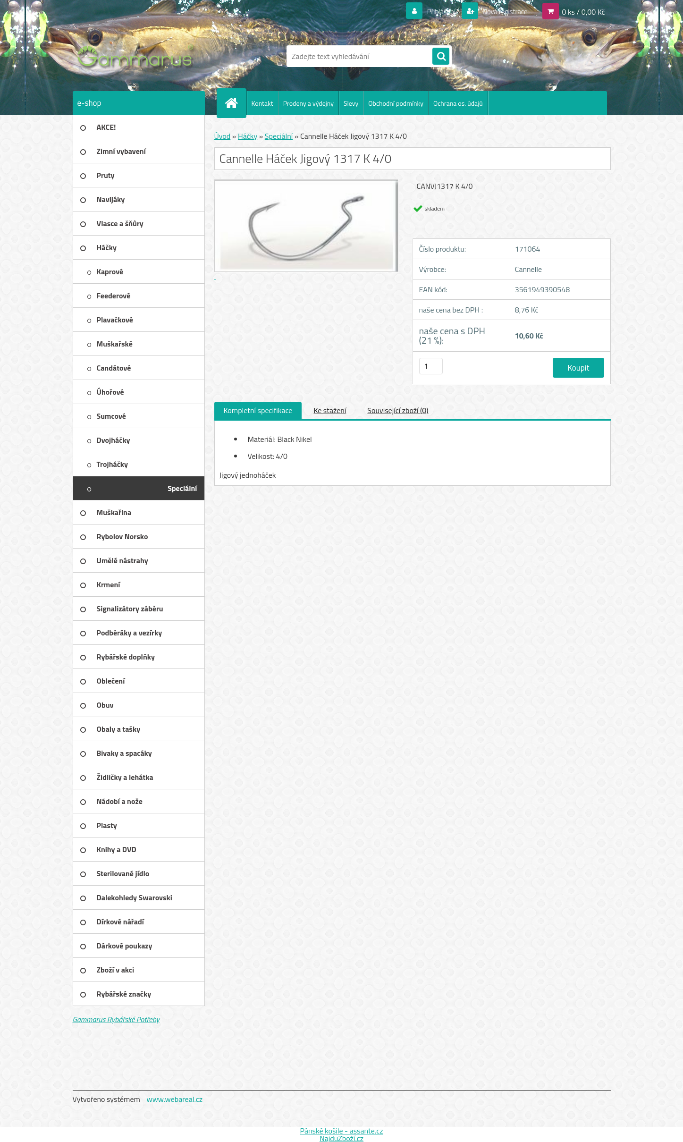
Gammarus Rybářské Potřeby (116, 1019)
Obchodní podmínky (395, 103)
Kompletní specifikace (258, 410)
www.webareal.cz (174, 1099)
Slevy (351, 103)
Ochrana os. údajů (458, 103)
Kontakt (262, 103)
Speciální (279, 136)
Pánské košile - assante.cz (341, 1130)
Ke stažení (329, 410)
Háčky (247, 136)
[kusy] (431, 366)
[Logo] (137, 56)
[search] (440, 57)
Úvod (222, 136)
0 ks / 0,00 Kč (583, 11)
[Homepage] (235, 103)
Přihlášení (435, 11)
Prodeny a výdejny (308, 103)
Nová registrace (502, 11)
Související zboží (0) (397, 410)
